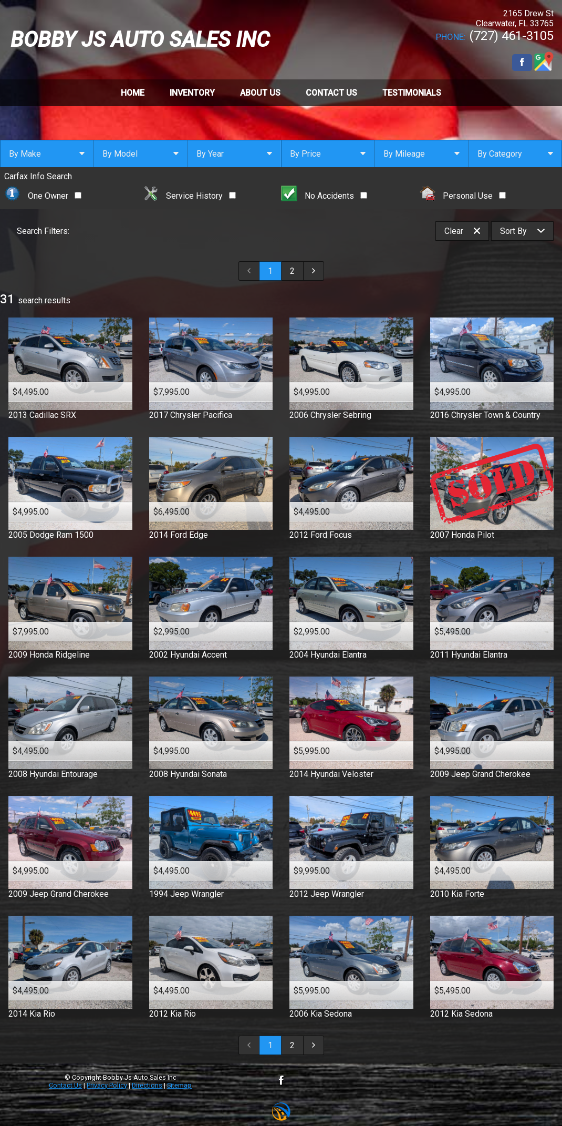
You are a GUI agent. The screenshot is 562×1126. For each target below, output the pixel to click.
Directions (147, 1085)
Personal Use (463, 196)
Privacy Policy (107, 1085)
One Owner (42, 196)
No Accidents (324, 196)
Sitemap (179, 1085)
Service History (189, 196)
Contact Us (65, 1085)
